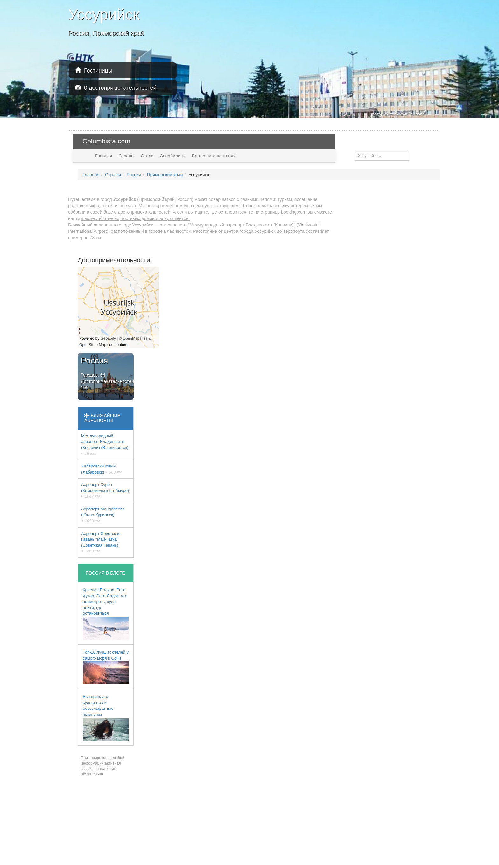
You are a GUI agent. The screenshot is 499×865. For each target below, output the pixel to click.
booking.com (293, 212)
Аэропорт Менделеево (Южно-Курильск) (103, 515)
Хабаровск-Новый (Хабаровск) (102, 469)
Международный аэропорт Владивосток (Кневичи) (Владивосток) (105, 444)
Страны (126, 155)
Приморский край (165, 174)
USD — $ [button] (423, 141)
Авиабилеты (173, 155)
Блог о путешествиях (213, 155)
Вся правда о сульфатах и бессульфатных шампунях (106, 717)
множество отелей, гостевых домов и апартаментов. (135, 218)
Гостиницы (93, 70)
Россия (134, 174)
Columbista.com (106, 141)
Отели (147, 155)
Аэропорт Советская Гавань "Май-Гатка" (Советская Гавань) (101, 542)
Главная (103, 155)
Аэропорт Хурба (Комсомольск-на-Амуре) (105, 490)
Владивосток (177, 231)
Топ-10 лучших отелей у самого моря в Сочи (106, 667)
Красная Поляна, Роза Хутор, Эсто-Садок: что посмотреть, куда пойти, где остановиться (106, 613)
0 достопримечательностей (116, 87)
